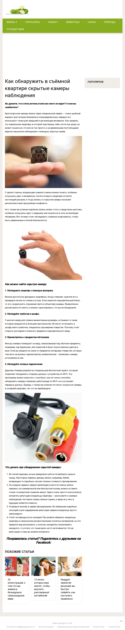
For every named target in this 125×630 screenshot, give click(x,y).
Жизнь (11, 22)
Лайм (54, 623)
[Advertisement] (62, 57)
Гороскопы (32, 22)
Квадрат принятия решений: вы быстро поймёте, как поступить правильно (68, 589)
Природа (109, 22)
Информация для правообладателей (73, 627)
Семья (52, 22)
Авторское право (45, 627)
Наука (92, 22)
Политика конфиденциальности (21, 627)
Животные (73, 22)
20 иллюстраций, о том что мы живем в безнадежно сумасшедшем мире (16, 589)
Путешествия (15, 29)
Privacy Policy (98, 627)
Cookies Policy (114, 627)
